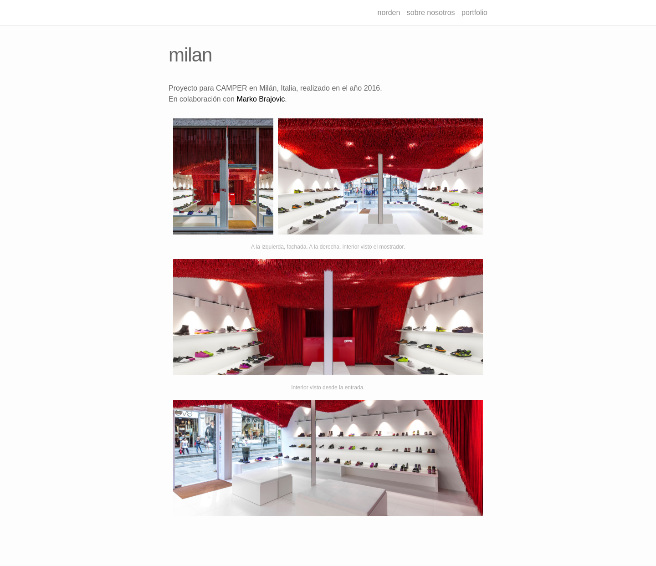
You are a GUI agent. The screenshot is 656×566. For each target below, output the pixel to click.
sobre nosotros (431, 12)
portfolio (474, 12)
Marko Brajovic (260, 99)
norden (389, 12)
